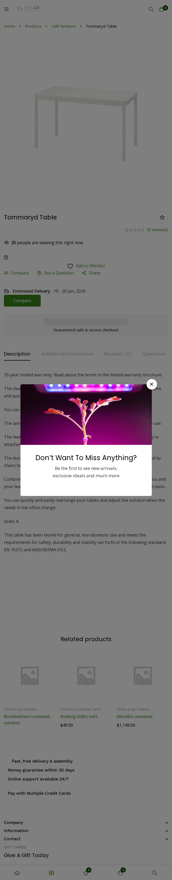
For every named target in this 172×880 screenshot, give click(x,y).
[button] (152, 384)
